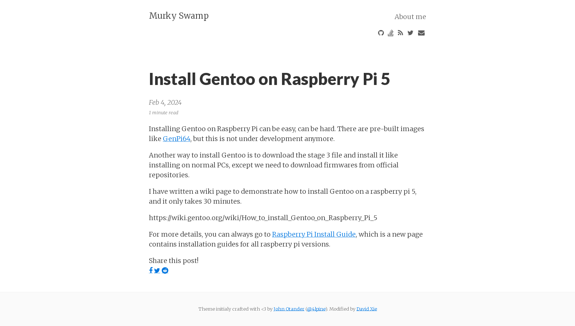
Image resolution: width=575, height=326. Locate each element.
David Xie (366, 309)
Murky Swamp (179, 16)
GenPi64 (176, 138)
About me (410, 16)
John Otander (289, 309)
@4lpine (316, 309)
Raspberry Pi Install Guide (314, 234)
